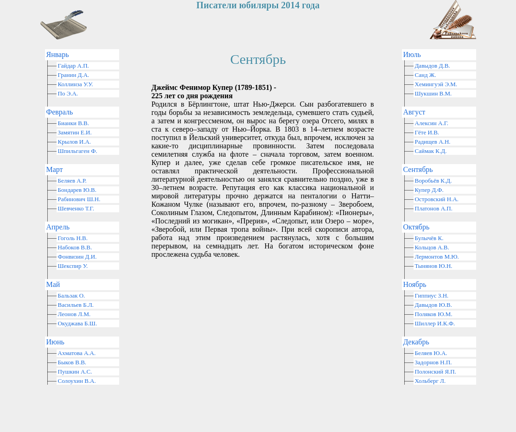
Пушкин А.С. (75, 371)
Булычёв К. (429, 238)
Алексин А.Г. (432, 123)
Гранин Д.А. (73, 74)
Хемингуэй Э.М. (436, 84)
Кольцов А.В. (432, 247)
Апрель (58, 227)
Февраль (59, 112)
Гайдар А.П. (73, 65)
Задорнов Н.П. (433, 362)
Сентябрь (418, 169)
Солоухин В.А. (77, 380)
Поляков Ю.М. (433, 314)
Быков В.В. (72, 362)
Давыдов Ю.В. (433, 304)
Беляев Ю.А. (431, 352)
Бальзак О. (71, 295)
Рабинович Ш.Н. (79, 199)
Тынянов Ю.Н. (433, 265)
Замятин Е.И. (75, 132)
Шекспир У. (73, 265)
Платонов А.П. (433, 208)
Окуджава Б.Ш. (77, 323)
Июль (412, 54)
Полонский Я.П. (435, 371)
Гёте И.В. (427, 132)
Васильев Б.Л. (76, 304)
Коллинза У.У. (75, 84)
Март (54, 169)
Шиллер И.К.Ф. (435, 323)
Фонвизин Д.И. (77, 256)
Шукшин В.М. (433, 93)
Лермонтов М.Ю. (437, 256)
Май (53, 284)
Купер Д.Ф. (429, 189)
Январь (57, 54)
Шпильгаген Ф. (77, 150)
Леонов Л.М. (74, 314)
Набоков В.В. (75, 247)
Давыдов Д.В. (432, 65)
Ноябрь (415, 284)
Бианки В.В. (73, 123)
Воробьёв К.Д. (433, 180)
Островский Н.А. (437, 199)
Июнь (55, 342)
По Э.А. (68, 93)
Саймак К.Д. (431, 150)
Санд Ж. (425, 74)
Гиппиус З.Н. (432, 295)
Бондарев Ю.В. (77, 189)
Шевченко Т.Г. (76, 208)
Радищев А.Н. (433, 141)
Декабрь (416, 342)
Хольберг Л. (430, 380)
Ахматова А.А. (77, 352)
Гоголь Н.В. (73, 238)
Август (414, 112)
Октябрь (416, 227)
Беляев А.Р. (72, 180)
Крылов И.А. (74, 141)
